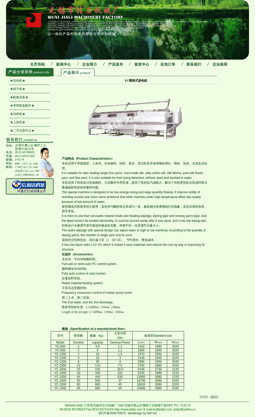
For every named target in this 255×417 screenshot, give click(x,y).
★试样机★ (17, 114)
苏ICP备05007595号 (112, 413)
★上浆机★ (17, 122)
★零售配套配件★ (22, 105)
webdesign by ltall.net (142, 413)
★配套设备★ (19, 97)
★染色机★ (17, 80)
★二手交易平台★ (22, 130)
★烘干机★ (17, 89)
